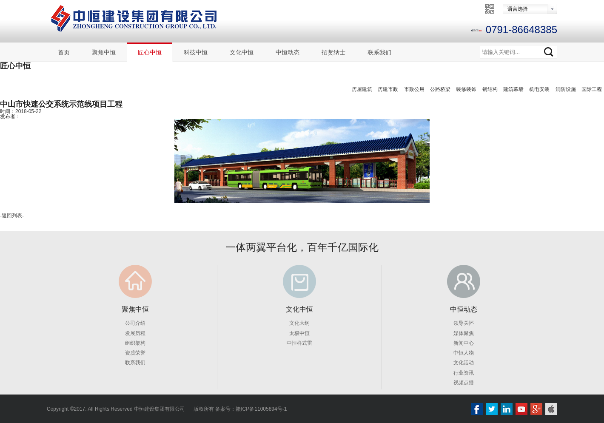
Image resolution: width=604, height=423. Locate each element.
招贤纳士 (333, 52)
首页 (64, 52)
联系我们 (379, 52)
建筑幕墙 (513, 89)
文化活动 (463, 363)
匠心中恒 (150, 52)
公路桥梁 (440, 89)
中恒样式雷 (299, 343)
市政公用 (414, 89)
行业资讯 (463, 372)
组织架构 (135, 343)
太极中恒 (299, 333)
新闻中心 (463, 343)
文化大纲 (299, 323)
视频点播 (463, 382)
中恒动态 (287, 52)
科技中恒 (196, 52)
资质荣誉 (135, 352)
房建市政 (388, 89)
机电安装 (539, 89)
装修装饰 (466, 89)
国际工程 (591, 89)
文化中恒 (242, 52)
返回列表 (12, 216)
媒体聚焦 (463, 333)
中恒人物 (463, 352)
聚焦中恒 (104, 52)
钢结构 (490, 89)
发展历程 (135, 333)
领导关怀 (463, 323)
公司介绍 (135, 323)
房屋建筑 (362, 89)
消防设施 (566, 89)
